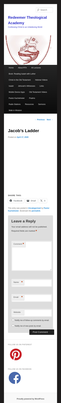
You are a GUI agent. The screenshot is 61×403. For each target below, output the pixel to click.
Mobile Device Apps (17, 92)
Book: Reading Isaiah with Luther (22, 74)
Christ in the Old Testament (20, 80)
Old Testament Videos (38, 92)
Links (42, 86)
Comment (19, 244)
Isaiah (11, 86)
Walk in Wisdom (15, 110)
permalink (36, 211)
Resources (29, 104)
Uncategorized (34, 208)
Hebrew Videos (41, 80)
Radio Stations (15, 104)
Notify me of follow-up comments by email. (32, 320)
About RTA (22, 68)
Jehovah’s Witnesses (26, 86)
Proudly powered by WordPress (30, 399)
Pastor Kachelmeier (17, 98)
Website (17, 312)
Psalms (32, 98)
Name (18, 282)
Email (18, 297)
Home (11, 68)
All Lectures (36, 68)
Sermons (41, 104)
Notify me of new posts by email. (28, 326)
